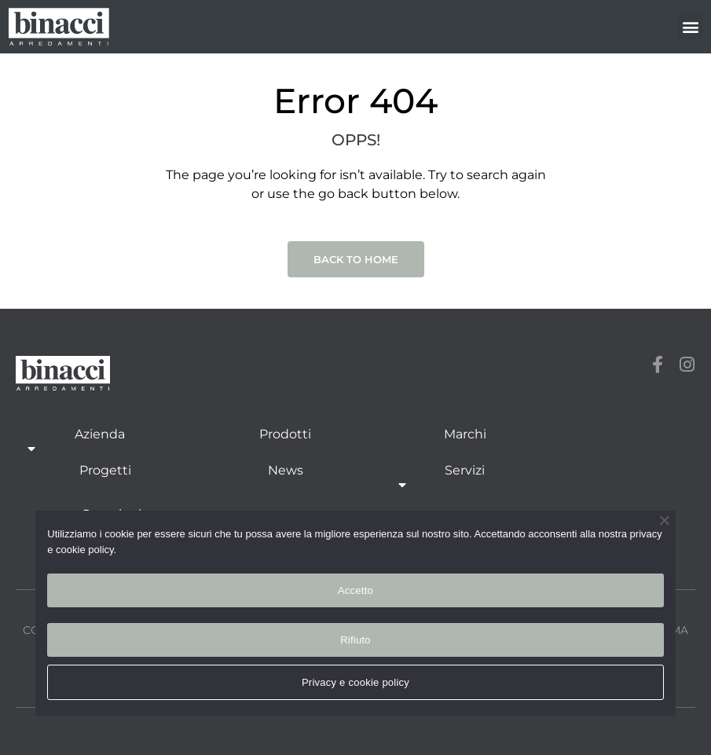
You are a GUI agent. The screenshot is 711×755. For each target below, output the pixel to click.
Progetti (105, 470)
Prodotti (285, 434)
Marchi (465, 434)
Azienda (100, 443)
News (285, 470)
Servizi (465, 479)
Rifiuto (355, 640)
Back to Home (355, 259)
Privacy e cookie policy (355, 682)
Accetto (355, 590)
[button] (690, 26)
